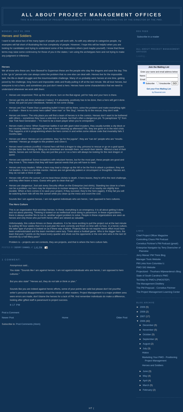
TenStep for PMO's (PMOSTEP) (153, 279)
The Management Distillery (150, 283)
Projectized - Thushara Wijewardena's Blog (158, 271)
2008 (143, 311)
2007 (143, 316)
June (146, 371)
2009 (143, 307)
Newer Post (8, 317)
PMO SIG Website (145, 267)
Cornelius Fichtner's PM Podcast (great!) (157, 243)
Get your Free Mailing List (159, 89)
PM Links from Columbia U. (150, 263)
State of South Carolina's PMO (152, 275)
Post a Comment (10, 312)
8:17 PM (15, 304)
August (147, 343)
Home (65, 317)
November (148, 329)
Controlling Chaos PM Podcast (152, 239)
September (149, 339)
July (145, 348)
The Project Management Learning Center (158, 292)
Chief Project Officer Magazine (152, 235)
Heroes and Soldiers (152, 365)
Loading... (141, 56)
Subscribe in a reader (148, 36)
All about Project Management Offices (92, 14)
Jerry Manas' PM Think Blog (150, 255)
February (148, 390)
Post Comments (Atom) (28, 324)
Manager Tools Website (148, 259)
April (145, 380)
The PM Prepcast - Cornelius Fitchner (155, 287)
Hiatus (145, 352)
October (147, 334)
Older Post (121, 317)
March (146, 385)
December (148, 325)
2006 (143, 321)
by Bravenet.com (158, 92)
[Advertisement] (148, 168)
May (145, 376)
